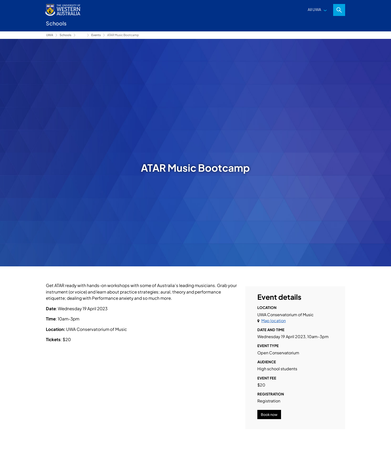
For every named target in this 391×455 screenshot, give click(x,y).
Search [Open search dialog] (339, 10)
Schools (65, 35)
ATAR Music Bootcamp (123, 35)
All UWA (314, 9)
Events (96, 35)
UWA (49, 35)
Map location (273, 320)
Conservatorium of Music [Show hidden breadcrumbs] (81, 35)
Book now (269, 414)
